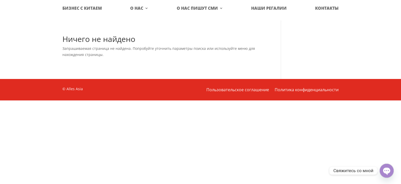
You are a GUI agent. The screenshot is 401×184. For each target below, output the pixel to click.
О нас (136, 8)
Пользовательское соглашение (237, 90)
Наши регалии (269, 8)
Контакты (327, 8)
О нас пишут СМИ (197, 8)
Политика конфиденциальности (307, 90)
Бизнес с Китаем (82, 8)
